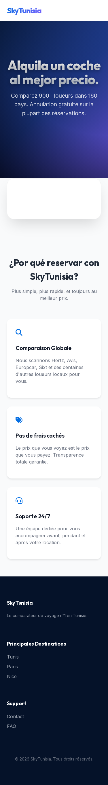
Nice (12, 676)
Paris (12, 666)
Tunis (13, 657)
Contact (15, 716)
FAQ (11, 726)
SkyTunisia (24, 10)
